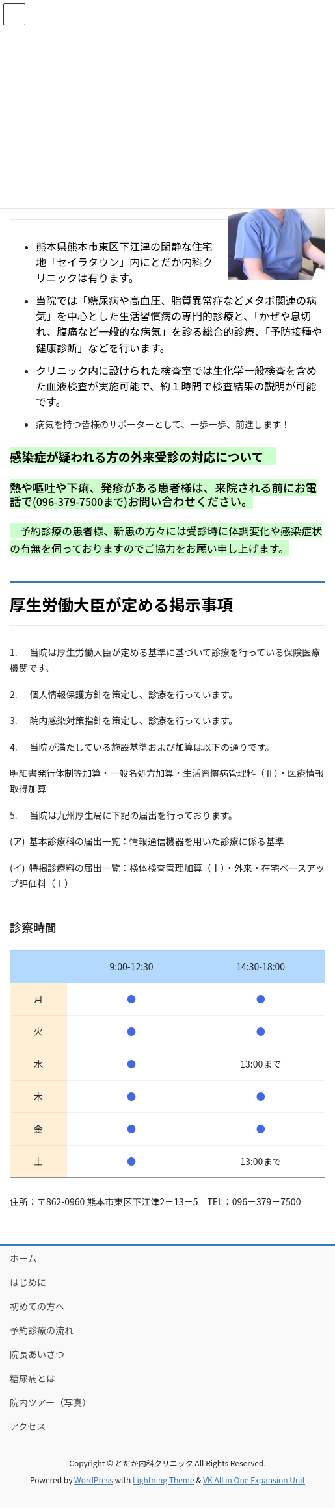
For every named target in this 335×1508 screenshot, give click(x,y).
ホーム (23, 1257)
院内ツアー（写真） (50, 1402)
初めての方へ (37, 1306)
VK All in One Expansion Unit (254, 1479)
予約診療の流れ (42, 1330)
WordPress (93, 1479)
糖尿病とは (32, 1378)
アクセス (28, 1426)
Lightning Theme (163, 1479)
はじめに (28, 1282)
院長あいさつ (37, 1354)
